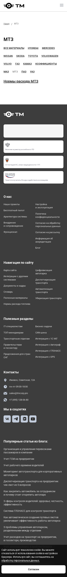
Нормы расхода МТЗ (21, 81)
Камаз (27, 63)
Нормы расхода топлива (17, 304)
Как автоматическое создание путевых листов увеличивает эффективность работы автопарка (32, 519)
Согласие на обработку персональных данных (47, 225)
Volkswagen (49, 56)
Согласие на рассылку (47, 232)
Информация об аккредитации (44, 240)
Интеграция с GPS (45, 357)
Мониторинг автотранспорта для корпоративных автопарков (33, 473)
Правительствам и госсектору (13, 346)
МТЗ (15, 71)
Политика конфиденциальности (47, 215)
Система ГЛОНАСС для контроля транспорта (30, 510)
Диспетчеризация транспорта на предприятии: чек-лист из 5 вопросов (31, 483)
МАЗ (6, 71)
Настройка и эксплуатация (44, 206)
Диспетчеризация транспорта (45, 281)
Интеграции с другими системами (16, 278)
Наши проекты (12, 204)
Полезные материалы (16, 298)
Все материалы (14, 48)
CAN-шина (41, 332)
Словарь (8, 291)
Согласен (33, 569)
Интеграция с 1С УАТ (46, 338)
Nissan (8, 56)
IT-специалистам (13, 326)
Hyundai (33, 48)
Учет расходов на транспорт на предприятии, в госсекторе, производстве (30, 538)
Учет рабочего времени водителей (24, 465)
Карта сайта (10, 270)
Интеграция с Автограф (47, 344)
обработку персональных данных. (20, 560)
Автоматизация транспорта (44, 290)
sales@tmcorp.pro (16, 393)
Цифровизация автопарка (43, 272)
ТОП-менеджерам (13, 332)
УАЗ (32, 71)
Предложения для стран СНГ (17, 356)
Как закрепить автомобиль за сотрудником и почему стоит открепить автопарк (29, 493)
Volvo (8, 63)
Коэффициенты (46, 63)
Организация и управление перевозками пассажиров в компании (27, 451)
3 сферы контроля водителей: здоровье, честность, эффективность (33, 503)
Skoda (20, 56)
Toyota (33, 56)
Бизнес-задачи (43, 326)
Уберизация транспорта (48, 298)
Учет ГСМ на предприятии (19, 458)
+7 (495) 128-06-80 (16, 400)
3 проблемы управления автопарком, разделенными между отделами (26, 529)
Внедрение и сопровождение (13, 224)
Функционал (10, 232)
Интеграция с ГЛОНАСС (48, 350)
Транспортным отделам (17, 338)
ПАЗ (23, 71)
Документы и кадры (15, 285)
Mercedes (48, 48)
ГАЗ (17, 63)
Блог (37, 247)
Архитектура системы (15, 216)
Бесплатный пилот (14, 210)
